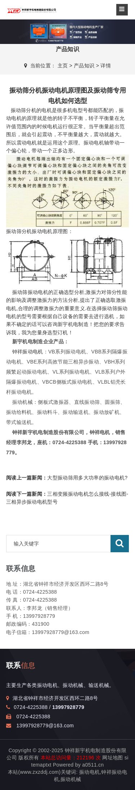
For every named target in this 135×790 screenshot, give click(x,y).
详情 (105, 65)
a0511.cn (93, 765)
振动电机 (94, 143)
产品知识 (84, 65)
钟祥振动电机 (27, 351)
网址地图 (112, 757)
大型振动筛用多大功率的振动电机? (66, 478)
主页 (63, 65)
